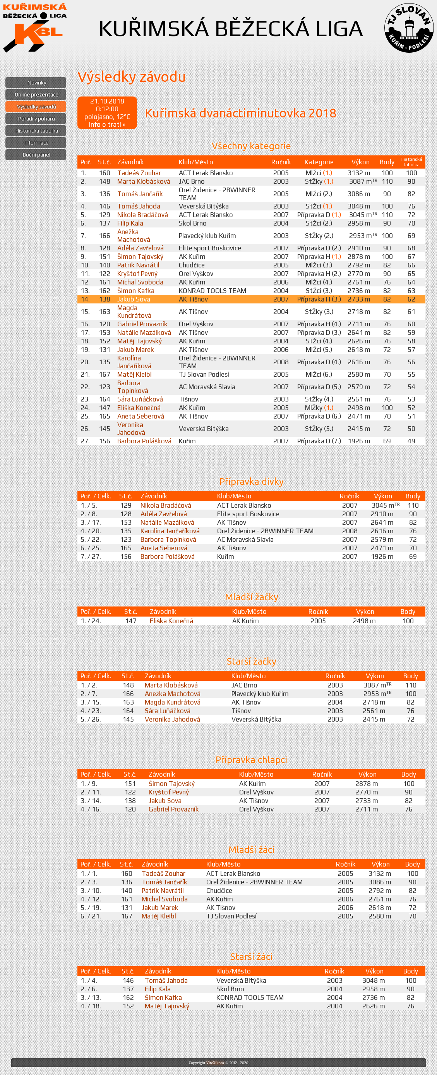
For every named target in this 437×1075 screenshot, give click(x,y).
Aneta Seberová (140, 416)
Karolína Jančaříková (134, 362)
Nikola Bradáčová (142, 215)
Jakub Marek (135, 349)
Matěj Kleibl (134, 374)
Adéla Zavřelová (140, 248)
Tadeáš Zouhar (139, 173)
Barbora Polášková (144, 441)
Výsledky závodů (36, 106)
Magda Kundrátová (134, 311)
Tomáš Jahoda (138, 206)
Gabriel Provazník (142, 324)
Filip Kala (130, 223)
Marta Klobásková (143, 181)
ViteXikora (215, 1062)
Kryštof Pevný (137, 273)
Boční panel (36, 155)
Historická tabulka (36, 130)
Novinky (36, 82)
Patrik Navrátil (138, 265)
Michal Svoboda (140, 282)
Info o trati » (107, 124)
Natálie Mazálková (144, 332)
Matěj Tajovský (139, 341)
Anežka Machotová (133, 235)
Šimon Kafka (135, 291)
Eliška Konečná (139, 408)
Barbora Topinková (132, 387)
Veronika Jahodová (131, 428)
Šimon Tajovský (140, 256)
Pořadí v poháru (36, 118)
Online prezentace (36, 94)
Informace (36, 143)
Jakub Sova (133, 299)
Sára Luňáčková (140, 399)
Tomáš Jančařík (140, 194)
